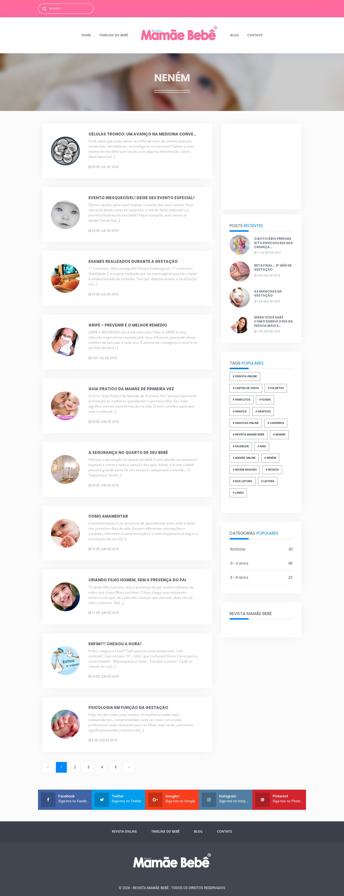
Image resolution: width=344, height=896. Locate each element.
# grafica (240, 411)
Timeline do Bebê (113, 35)
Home (86, 35)
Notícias (261, 549)
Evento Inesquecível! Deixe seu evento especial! (141, 198)
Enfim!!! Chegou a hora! (115, 643)
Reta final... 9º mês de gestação (273, 267)
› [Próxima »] (129, 767)
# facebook (241, 446)
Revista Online (124, 831)
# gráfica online (245, 376)
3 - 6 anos (261, 577)
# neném (270, 457)
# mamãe (279, 434)
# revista (272, 469)
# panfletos (241, 399)
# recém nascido (245, 469)
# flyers (265, 399)
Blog (234, 35)
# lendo (238, 492)
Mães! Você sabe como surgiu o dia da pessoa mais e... (273, 321)
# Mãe (262, 446)
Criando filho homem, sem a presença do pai (137, 580)
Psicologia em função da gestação (128, 707)
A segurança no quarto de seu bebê (128, 452)
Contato (255, 35)
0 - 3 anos (261, 563)
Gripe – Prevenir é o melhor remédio (127, 325)
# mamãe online (244, 457)
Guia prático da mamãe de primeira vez (131, 389)
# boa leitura (242, 481)
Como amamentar (108, 516)
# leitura (267, 481)
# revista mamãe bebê (248, 434)
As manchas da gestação (268, 293)
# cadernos (275, 423)
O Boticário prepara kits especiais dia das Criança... (273, 243)
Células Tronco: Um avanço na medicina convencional (149, 134)
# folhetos (276, 388)
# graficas (263, 411)
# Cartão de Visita (246, 388)
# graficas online (246, 423)
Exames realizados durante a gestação (133, 261)
